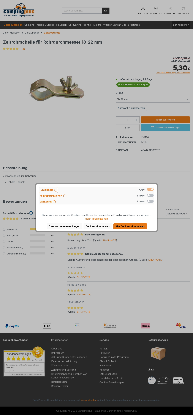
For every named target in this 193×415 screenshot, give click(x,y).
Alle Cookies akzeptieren (130, 226)
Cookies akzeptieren (97, 226)
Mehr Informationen (96, 218)
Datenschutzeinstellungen (64, 226)
